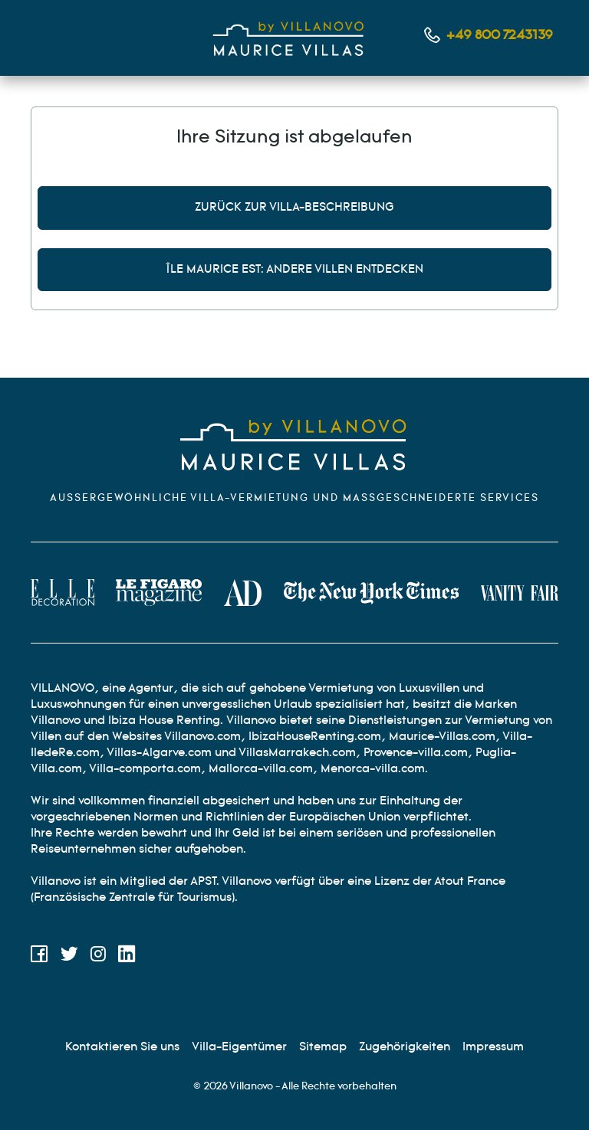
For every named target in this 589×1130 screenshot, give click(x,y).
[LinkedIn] (127, 957)
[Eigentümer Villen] (239, 1047)
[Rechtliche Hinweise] (493, 1047)
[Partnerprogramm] (404, 1047)
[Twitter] (69, 957)
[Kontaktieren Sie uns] (122, 1047)
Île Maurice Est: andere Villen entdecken (294, 269)
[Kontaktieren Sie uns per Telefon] (488, 35)
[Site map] (323, 1047)
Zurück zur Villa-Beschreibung (294, 207)
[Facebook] (39, 957)
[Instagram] (98, 957)
